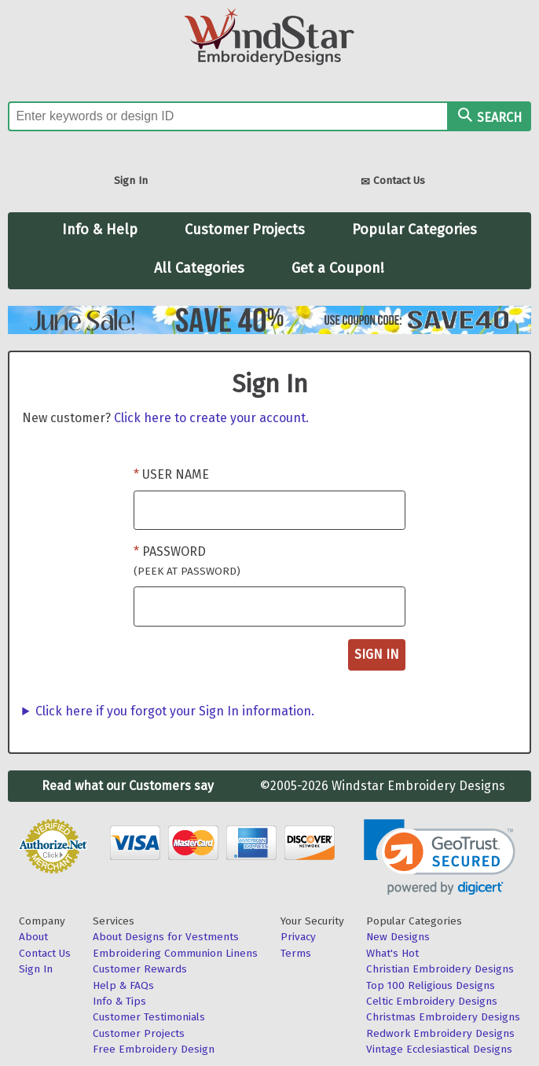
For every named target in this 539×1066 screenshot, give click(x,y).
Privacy (298, 936)
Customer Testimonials (149, 1017)
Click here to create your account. (211, 417)
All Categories (199, 268)
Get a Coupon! (338, 268)
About (33, 936)
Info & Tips (119, 1001)
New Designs (398, 936)
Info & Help (100, 229)
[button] (440, 857)
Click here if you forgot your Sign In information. (174, 711)
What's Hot (392, 953)
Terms (295, 953)
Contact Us (393, 182)
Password (187, 561)
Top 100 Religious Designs (430, 985)
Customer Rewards (140, 969)
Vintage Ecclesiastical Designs (439, 1049)
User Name (175, 474)
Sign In (131, 180)
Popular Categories (414, 229)
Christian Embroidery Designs (440, 969)
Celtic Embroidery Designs (431, 1001)
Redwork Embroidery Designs (440, 1033)
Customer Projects (245, 229)
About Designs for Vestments (166, 936)
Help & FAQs (123, 985)
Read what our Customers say (128, 785)
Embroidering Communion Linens (175, 953)
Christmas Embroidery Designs (443, 1017)
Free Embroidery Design (153, 1049)
